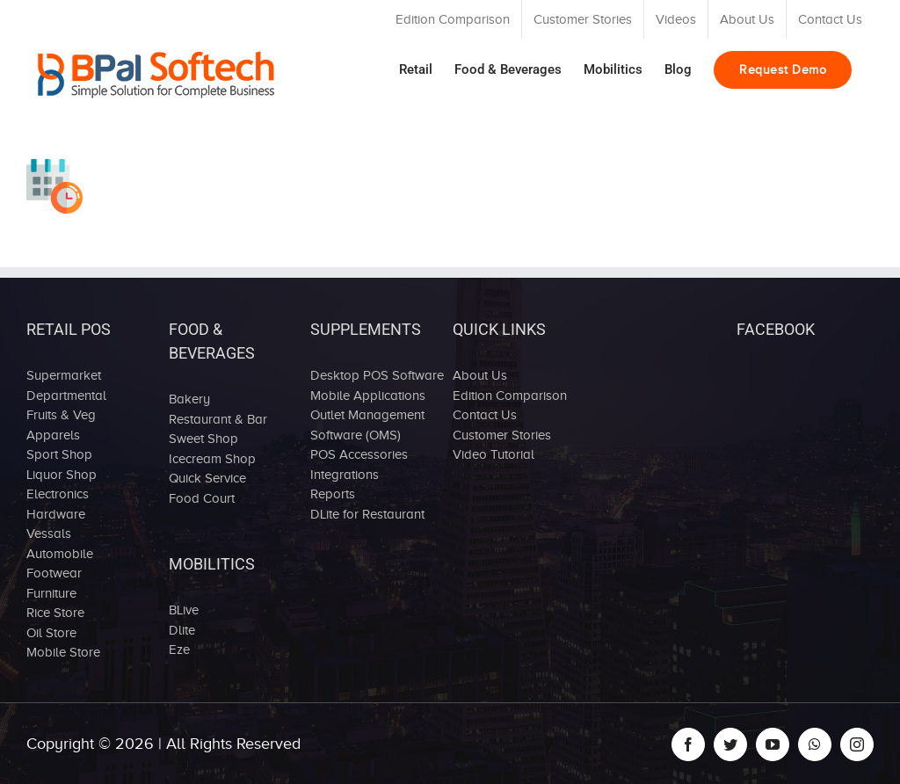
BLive (184, 610)
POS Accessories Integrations (359, 464)
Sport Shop (59, 454)
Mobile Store (63, 652)
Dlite (182, 630)
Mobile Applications (367, 395)
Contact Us (485, 415)
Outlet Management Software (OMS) (367, 425)
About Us (480, 375)
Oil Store (51, 633)
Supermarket (63, 375)
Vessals (48, 533)
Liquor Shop (61, 475)
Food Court (202, 498)
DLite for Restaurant (367, 514)
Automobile (59, 554)
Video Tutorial (493, 454)
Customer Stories (502, 435)
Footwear (54, 573)
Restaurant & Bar (218, 419)
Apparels (53, 435)
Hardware (55, 514)
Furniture (51, 593)
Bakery (189, 399)
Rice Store (55, 613)
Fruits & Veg (61, 415)
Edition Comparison (510, 395)
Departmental (66, 395)
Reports (332, 494)
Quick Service (207, 478)
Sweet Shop (203, 439)
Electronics (57, 494)
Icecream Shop (212, 459)
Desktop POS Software (377, 375)
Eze (179, 649)
